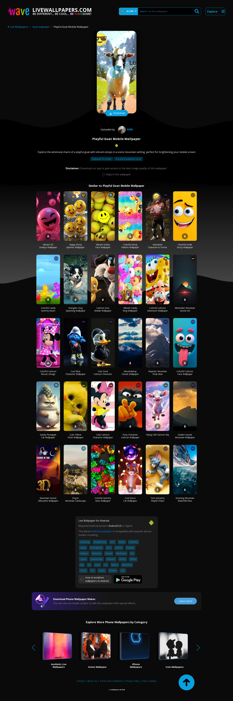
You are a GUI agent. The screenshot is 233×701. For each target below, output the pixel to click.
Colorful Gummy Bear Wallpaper (103, 499)
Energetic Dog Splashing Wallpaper (75, 309)
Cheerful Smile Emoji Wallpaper (185, 246)
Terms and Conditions (111, 680)
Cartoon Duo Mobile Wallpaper (102, 309)
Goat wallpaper (41, 26)
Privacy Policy (132, 680)
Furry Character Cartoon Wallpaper (130, 436)
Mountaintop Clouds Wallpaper (130, 372)
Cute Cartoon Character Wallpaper (103, 436)
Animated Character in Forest (157, 246)
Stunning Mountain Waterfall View (185, 499)
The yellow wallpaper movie (128, 159)
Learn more (185, 601)
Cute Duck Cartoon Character (103, 372)
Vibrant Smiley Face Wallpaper (102, 246)
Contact (81, 680)
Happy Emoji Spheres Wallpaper (75, 246)
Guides (153, 680)
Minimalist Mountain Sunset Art (185, 309)
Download (116, 113)
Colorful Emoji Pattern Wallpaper (130, 246)
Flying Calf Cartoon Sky (157, 434)
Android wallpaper (101, 531)
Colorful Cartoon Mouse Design (48, 372)
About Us (92, 680)
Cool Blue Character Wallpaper (76, 372)
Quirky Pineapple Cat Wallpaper (48, 436)
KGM (125, 129)
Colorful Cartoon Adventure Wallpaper (157, 309)
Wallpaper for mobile (102, 159)
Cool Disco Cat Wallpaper (130, 499)
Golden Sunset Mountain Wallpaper (185, 436)
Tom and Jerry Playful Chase (157, 499)
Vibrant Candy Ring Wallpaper (130, 309)
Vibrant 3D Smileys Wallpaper (48, 246)
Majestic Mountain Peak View (157, 372)
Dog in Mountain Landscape (75, 499)
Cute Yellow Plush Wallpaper (75, 436)
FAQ (144, 680)
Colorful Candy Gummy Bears (48, 309)
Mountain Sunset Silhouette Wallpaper (48, 499)
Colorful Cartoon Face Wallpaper (185, 372)
